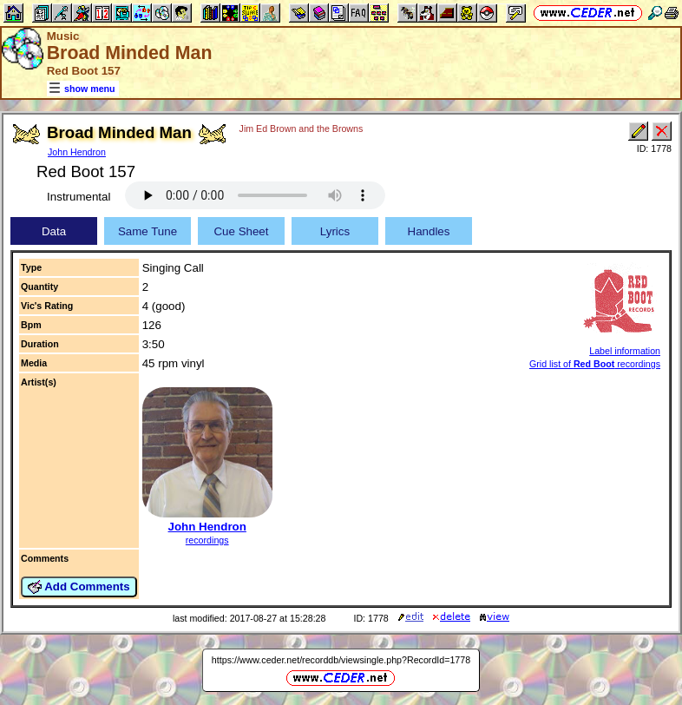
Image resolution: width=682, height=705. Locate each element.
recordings (207, 540)
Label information (624, 351)
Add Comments (79, 587)
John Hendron (77, 152)
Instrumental (78, 196)
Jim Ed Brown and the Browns (301, 128)
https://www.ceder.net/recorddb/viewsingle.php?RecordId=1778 (341, 660)
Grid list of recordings (594, 364)
